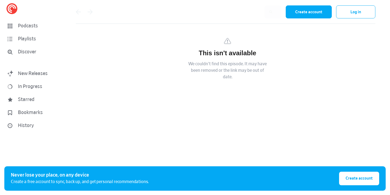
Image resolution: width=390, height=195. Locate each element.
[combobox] (246, 11)
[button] (32, 26)
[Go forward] (90, 12)
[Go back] (78, 12)
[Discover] (31, 52)
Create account (308, 12)
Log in (355, 12)
